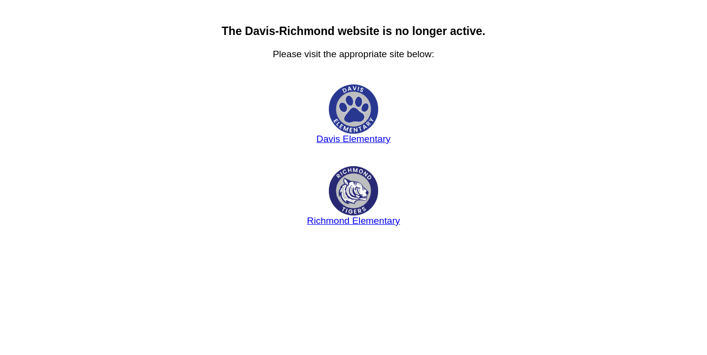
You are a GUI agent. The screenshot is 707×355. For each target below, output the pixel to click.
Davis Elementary (353, 134)
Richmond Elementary (353, 216)
